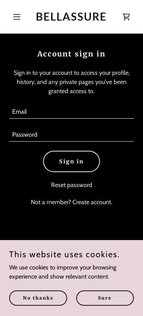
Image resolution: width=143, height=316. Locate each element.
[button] (18, 16)
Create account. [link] (92, 202)
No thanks (38, 298)
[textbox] (71, 112)
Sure (105, 298)
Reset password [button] (71, 185)
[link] (71, 18)
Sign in (71, 161)
